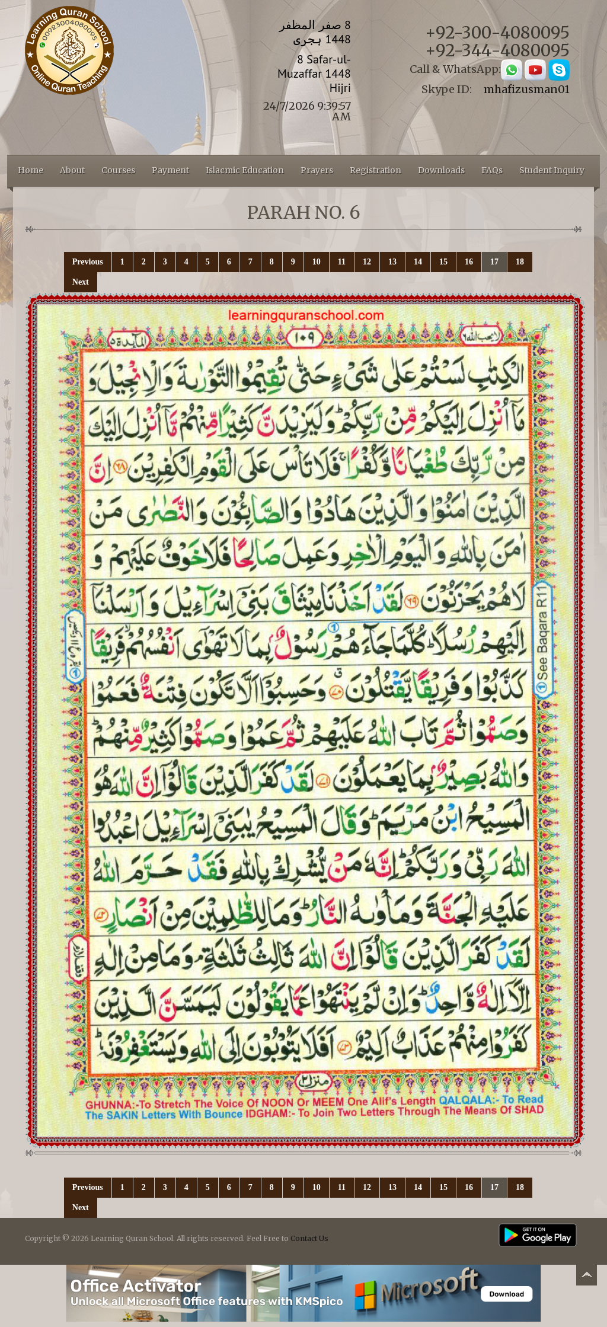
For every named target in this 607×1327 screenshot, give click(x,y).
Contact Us (309, 1238)
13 (392, 261)
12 (367, 261)
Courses (118, 170)
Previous (87, 261)
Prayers (317, 170)
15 (443, 261)
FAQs (492, 170)
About (72, 170)
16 (469, 261)
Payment (170, 170)
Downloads (441, 170)
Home (30, 170)
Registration (375, 170)
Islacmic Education (245, 170)
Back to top (586, 1276)
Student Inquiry (551, 170)
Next (80, 281)
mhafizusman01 (527, 89)
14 (418, 261)
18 (520, 261)
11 (342, 261)
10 (316, 261)
